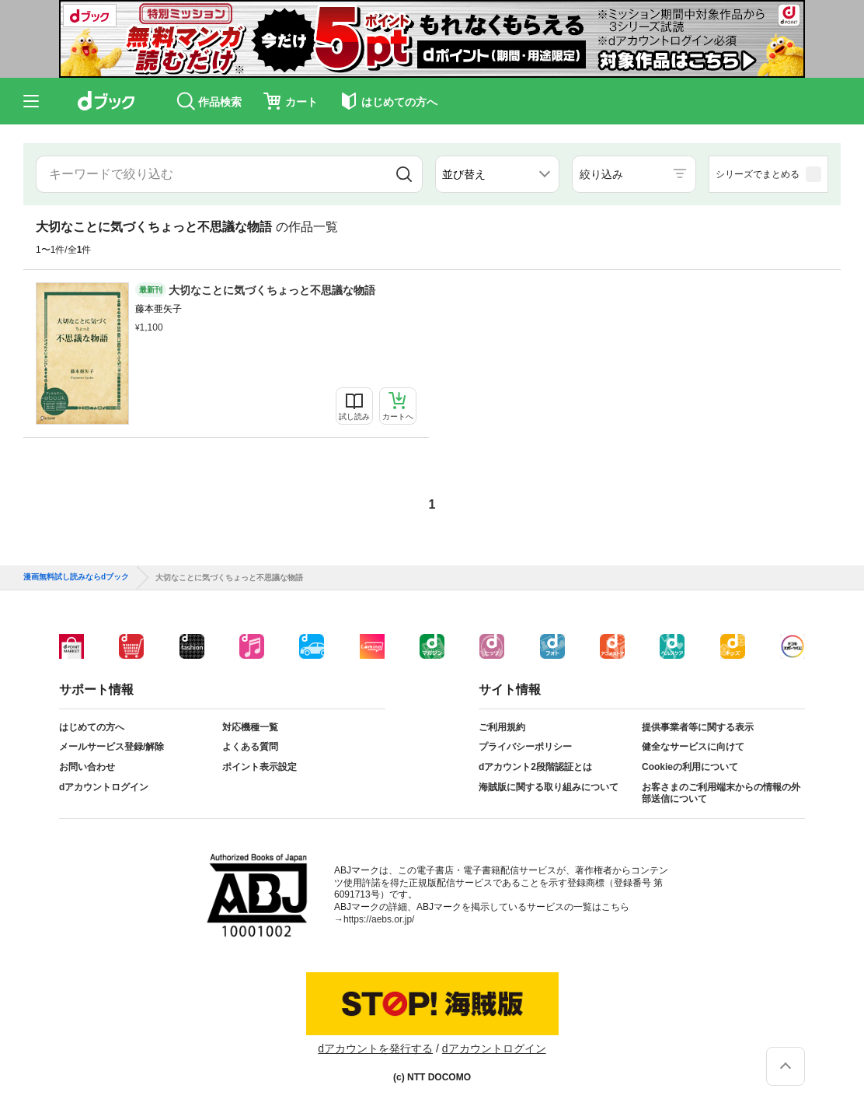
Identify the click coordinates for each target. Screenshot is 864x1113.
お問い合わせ (87, 766)
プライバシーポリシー (525, 746)
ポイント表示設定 (259, 766)
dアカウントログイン (103, 787)
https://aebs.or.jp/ (378, 919)
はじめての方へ (91, 727)
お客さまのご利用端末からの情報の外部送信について (721, 793)
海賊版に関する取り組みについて (548, 787)
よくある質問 (250, 746)
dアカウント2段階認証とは (535, 766)
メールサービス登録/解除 (111, 746)
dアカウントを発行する (375, 1048)
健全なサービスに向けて (693, 746)
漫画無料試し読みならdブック (76, 577)
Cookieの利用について (690, 766)
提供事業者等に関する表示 (698, 727)
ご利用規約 (502, 727)
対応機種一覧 (250, 727)
